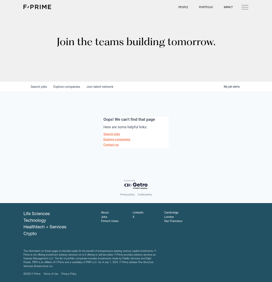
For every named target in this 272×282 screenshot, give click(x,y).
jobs (39, 87)
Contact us (111, 145)
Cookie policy (145, 194)
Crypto (30, 234)
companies (66, 87)
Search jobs (111, 134)
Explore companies (116, 139)
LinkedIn (138, 213)
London (169, 217)
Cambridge (171, 213)
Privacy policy (127, 194)
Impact (228, 7)
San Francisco (173, 221)
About (105, 213)
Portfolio (206, 7)
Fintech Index (109, 221)
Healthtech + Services (44, 227)
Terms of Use (51, 274)
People (183, 7)
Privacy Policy (68, 274)
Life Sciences (36, 214)
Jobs (104, 217)
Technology (34, 221)
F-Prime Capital (37, 7)
